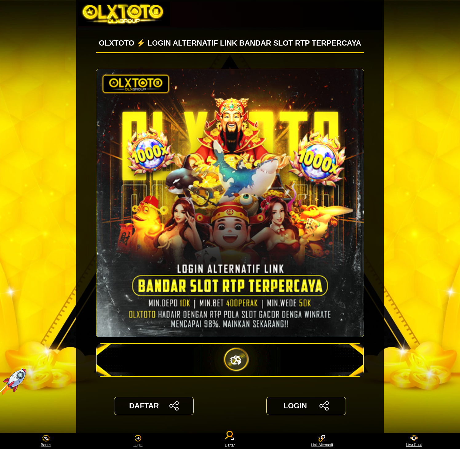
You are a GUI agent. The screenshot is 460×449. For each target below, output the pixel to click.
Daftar (230, 441)
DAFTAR (154, 406)
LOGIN (306, 406)
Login (137, 441)
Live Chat (414, 441)
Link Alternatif (322, 441)
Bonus (46, 441)
